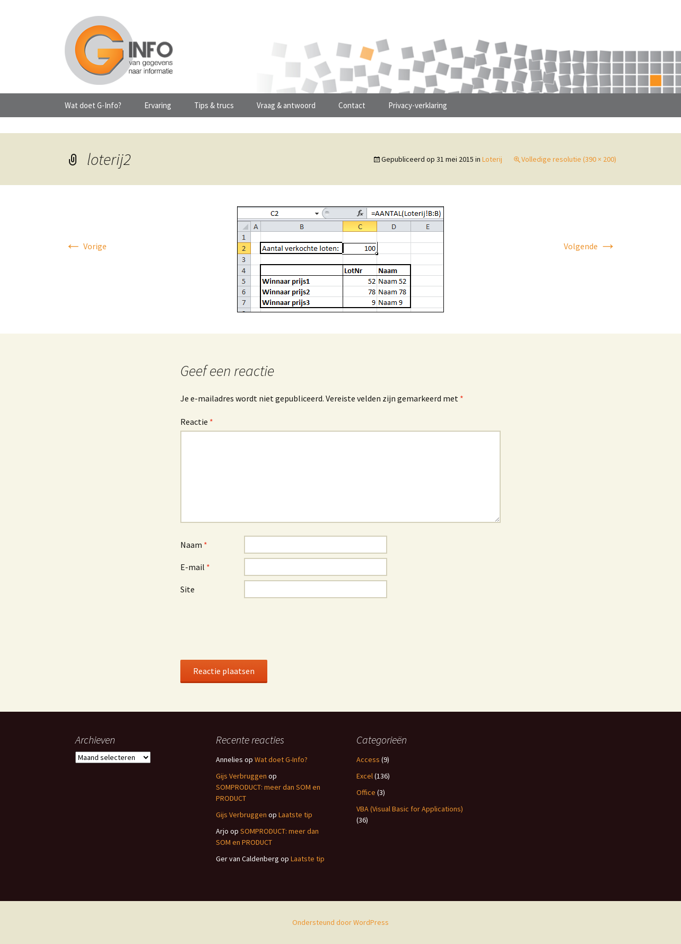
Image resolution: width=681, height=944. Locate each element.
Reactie (196, 421)
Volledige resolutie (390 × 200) (568, 159)
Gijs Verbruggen (241, 776)
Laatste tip (295, 814)
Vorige (86, 246)
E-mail (195, 567)
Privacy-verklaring (417, 105)
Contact (351, 105)
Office (366, 792)
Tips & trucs (214, 105)
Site (187, 589)
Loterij (492, 159)
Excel (364, 776)
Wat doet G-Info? (93, 105)
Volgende (590, 246)
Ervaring (157, 105)
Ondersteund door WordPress (340, 922)
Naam (193, 544)
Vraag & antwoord (286, 105)
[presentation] (261, 628)
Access (368, 759)
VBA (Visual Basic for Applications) (409, 809)
